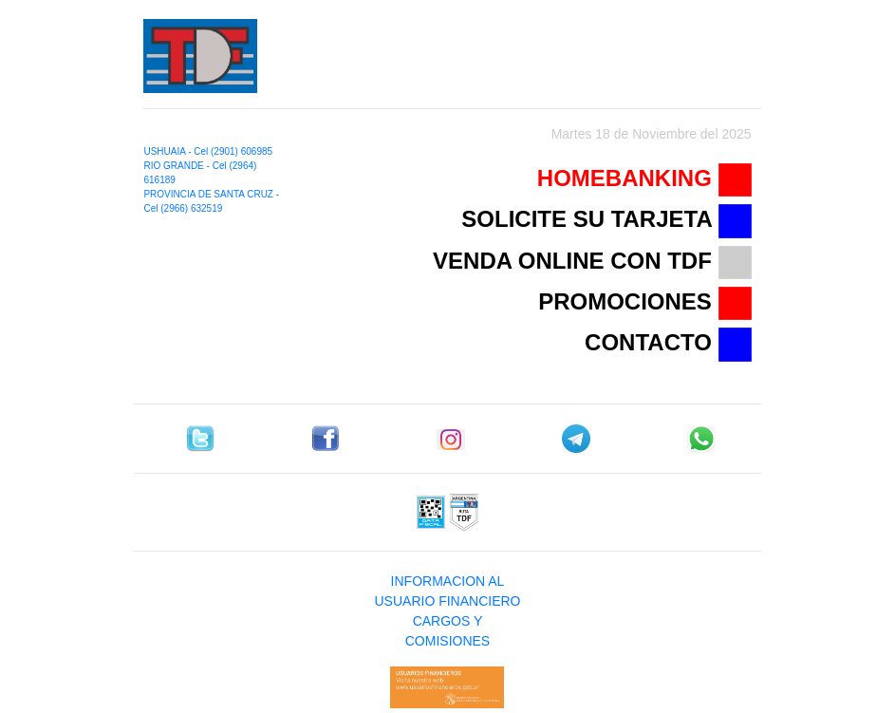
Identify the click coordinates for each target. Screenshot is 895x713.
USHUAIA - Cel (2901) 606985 (207, 151)
